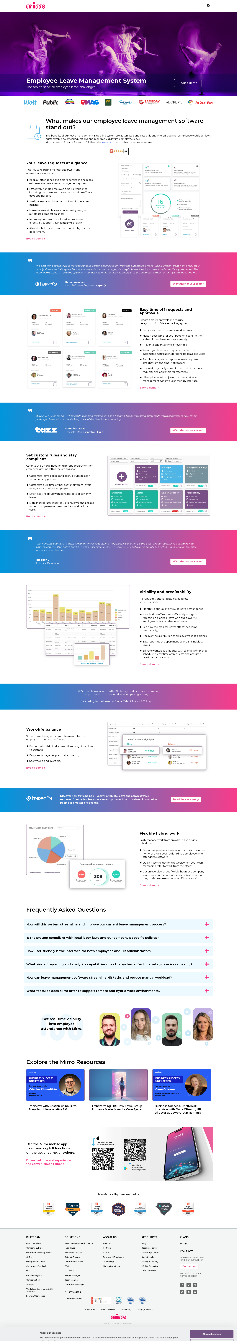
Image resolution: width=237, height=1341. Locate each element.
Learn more (46, 1335)
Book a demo (187, 83)
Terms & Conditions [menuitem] (107, 1310)
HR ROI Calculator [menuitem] (150, 1266)
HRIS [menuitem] (28, 1271)
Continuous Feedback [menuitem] (36, 1266)
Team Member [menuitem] (71, 1280)
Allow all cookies (212, 1319)
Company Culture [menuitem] (34, 1248)
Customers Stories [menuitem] (73, 1299)
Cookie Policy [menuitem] (126, 1310)
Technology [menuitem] (108, 1262)
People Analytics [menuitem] (34, 1275)
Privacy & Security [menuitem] (150, 1262)
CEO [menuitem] (67, 1266)
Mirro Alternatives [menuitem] (111, 1266)
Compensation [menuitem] (33, 1280)
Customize (211, 1328)
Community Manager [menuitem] (75, 1284)
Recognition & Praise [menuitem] (36, 1262)
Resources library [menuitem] (149, 1248)
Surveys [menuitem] (30, 1284)
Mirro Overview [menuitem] (33, 1243)
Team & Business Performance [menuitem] (79, 1243)
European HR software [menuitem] (113, 1257)
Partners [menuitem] (107, 1248)
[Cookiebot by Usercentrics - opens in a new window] (19, 1335)
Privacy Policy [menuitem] (89, 1310)
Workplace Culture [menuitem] (73, 1252)
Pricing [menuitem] (183, 1243)
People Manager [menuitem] (72, 1275)
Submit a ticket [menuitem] (148, 1257)
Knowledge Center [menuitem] (150, 1252)
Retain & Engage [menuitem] (72, 1257)
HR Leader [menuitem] (69, 1271)
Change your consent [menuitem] (145, 1310)
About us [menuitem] (107, 1243)
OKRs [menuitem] (28, 1257)
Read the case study (186, 799)
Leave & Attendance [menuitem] (35, 1296)
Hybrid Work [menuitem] (70, 1248)
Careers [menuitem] (106, 1252)
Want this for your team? (188, 283)
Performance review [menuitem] (74, 1262)
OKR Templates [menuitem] (149, 1271)
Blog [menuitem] (144, 1243)
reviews (106, 142)
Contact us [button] (189, 1266)
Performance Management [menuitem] (39, 1252)
